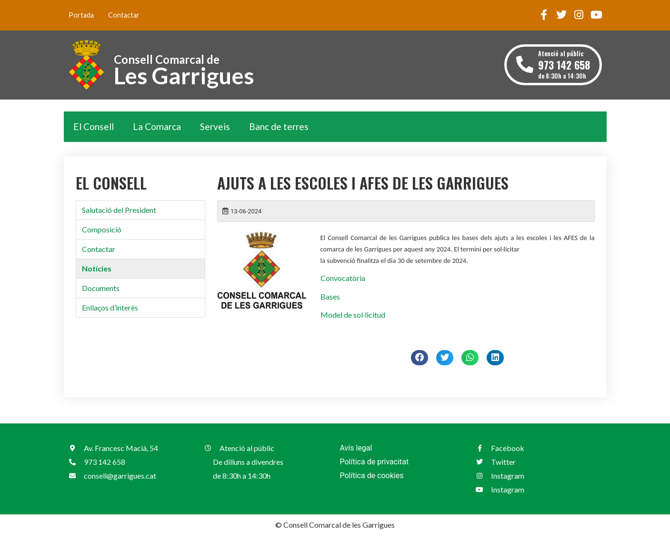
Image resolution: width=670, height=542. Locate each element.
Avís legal (356, 447)
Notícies (96, 268)
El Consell (93, 126)
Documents (101, 287)
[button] (419, 357)
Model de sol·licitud (352, 314)
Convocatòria (342, 277)
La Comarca (157, 126)
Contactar (124, 15)
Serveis (215, 126)
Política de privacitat (374, 461)
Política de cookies (372, 475)
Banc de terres (279, 126)
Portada (81, 15)
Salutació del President (119, 209)
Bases (330, 296)
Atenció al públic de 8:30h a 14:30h (564, 64)
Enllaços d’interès (110, 307)
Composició (101, 229)
